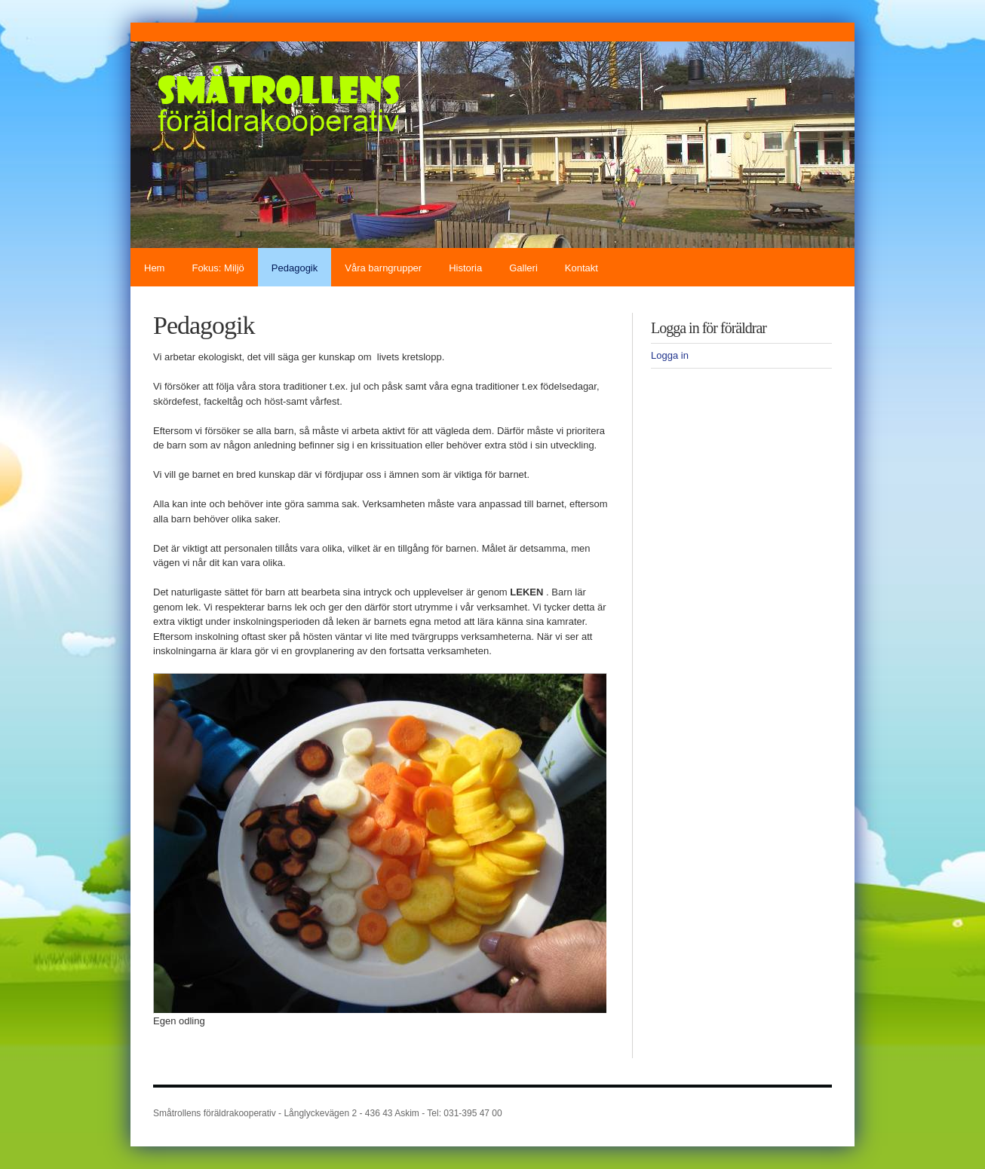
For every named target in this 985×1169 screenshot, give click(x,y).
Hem (154, 268)
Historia (465, 268)
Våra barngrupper (383, 268)
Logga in (670, 355)
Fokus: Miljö (218, 268)
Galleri (523, 268)
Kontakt (581, 268)
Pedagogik (295, 268)
